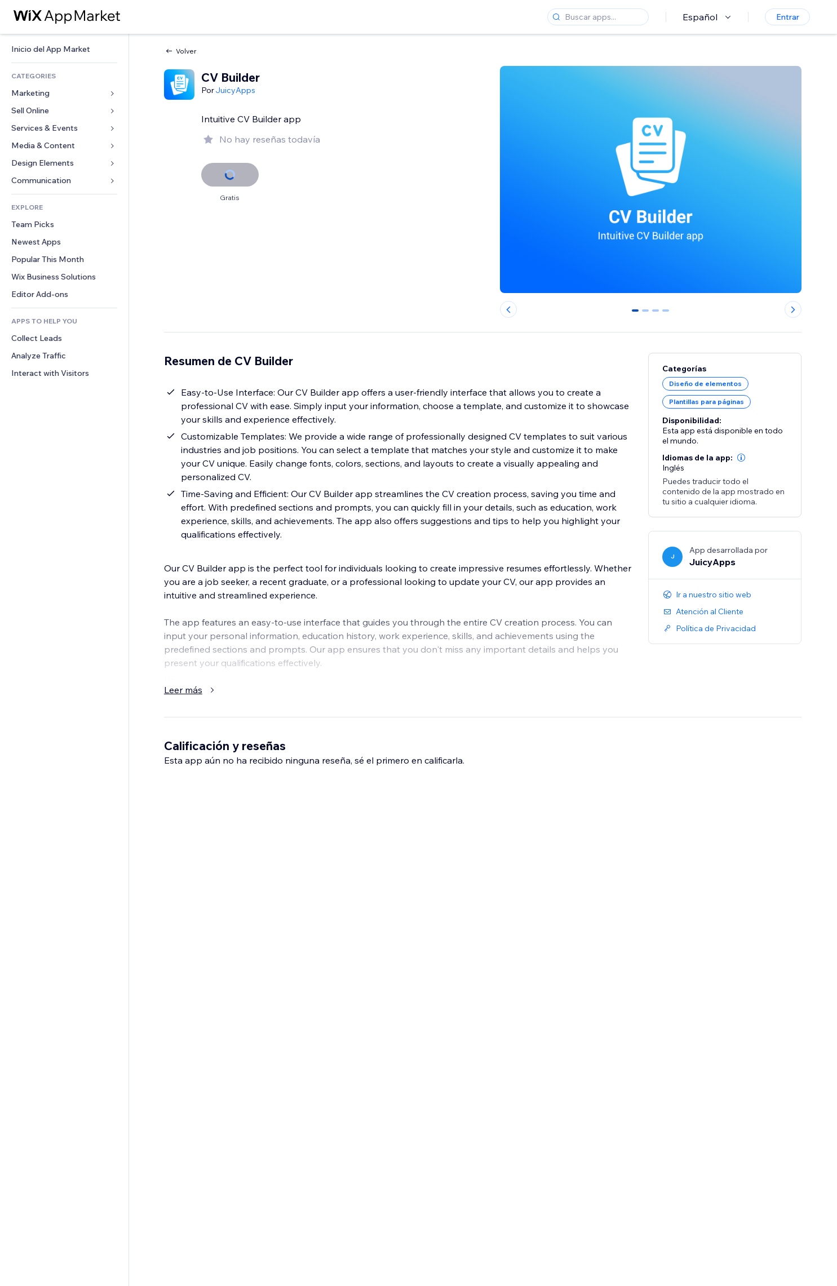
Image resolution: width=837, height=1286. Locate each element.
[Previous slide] (508, 309)
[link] (64, 49)
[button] (741, 458)
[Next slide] (793, 309)
